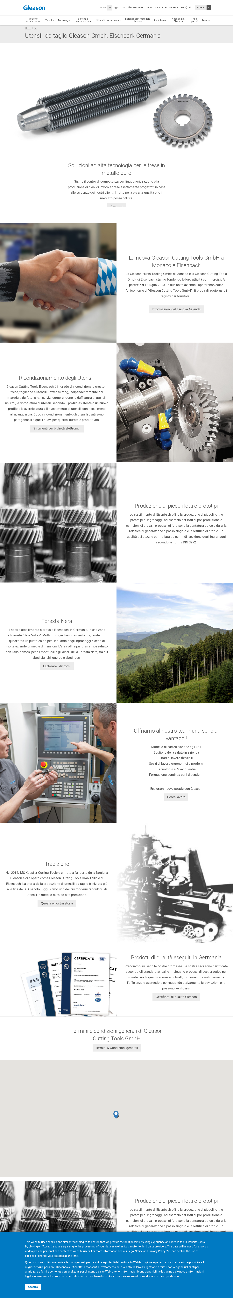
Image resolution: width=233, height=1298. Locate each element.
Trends (206, 20)
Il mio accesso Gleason (167, 7)
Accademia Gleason (178, 20)
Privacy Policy (157, 1251)
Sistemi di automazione (83, 20)
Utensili (100, 20)
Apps (116, 7)
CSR (123, 7)
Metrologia (64, 20)
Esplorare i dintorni (56, 666)
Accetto (33, 1286)
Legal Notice (135, 1251)
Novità (103, 7)
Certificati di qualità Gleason (176, 997)
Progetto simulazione (33, 20)
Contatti (149, 7)
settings (59, 1255)
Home (28, 28)
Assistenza (160, 20)
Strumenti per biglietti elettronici (56, 428)
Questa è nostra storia (57, 903)
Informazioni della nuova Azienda (176, 309)
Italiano (200, 7)
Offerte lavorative (135, 7)
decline (181, 1251)
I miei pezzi (194, 20)
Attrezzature (114, 20)
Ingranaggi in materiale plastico (137, 20)
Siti (110, 7)
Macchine (50, 20)
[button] (116, 1115)
